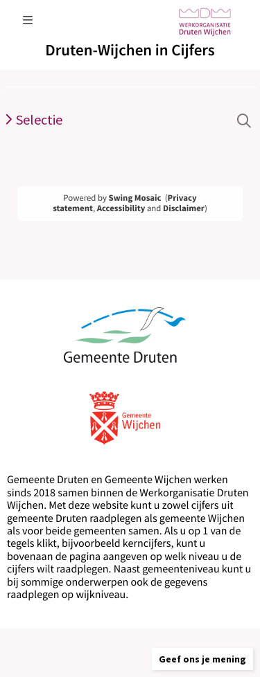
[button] (202, 659)
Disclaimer (184, 208)
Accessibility (121, 208)
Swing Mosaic (135, 198)
